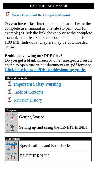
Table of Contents (28, 92)
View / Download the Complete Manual (41, 15)
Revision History (28, 100)
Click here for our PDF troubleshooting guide (45, 69)
